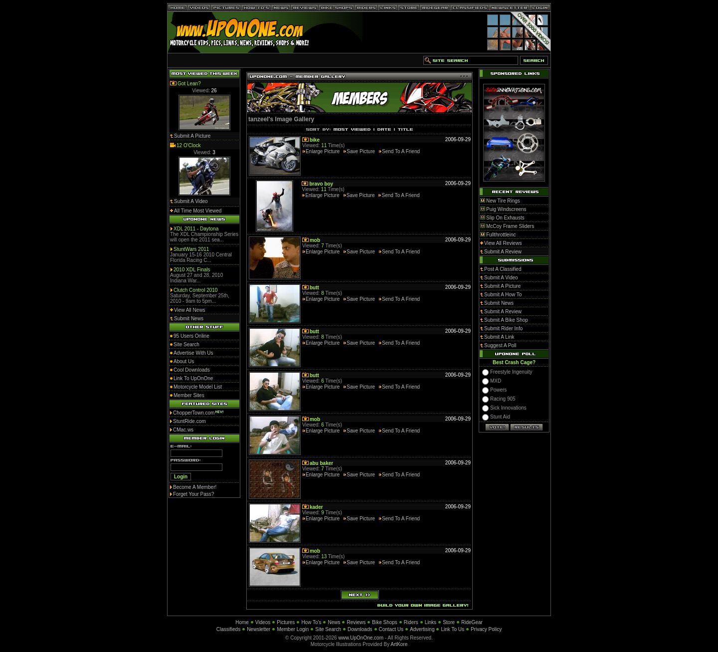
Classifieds (228, 629)
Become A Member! (194, 487)
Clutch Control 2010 (195, 290)
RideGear (472, 622)
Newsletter (258, 629)
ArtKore (398, 644)
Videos (262, 622)
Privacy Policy (486, 629)
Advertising (422, 629)
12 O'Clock (189, 145)
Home (242, 622)
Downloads (360, 629)
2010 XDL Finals (192, 269)
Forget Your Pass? (193, 494)
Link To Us (452, 629)
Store (449, 622)
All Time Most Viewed (197, 211)
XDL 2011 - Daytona (196, 228)
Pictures (286, 622)
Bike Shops (384, 622)
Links (430, 622)
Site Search (328, 629)
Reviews (356, 622)
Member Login (293, 629)
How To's (311, 622)
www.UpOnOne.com (360, 638)
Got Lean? (189, 83)
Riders (411, 622)
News (334, 622)
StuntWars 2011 (191, 249)
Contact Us (391, 629)
